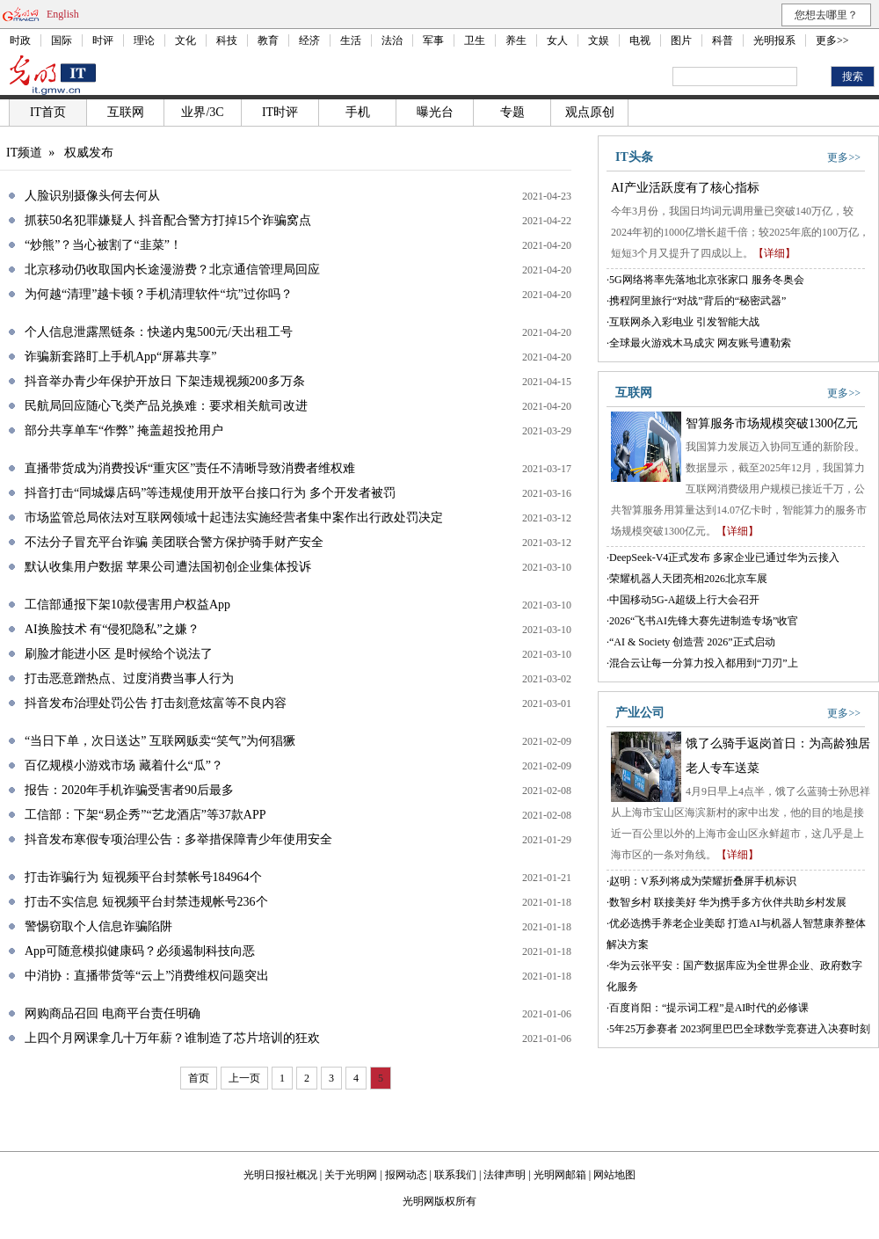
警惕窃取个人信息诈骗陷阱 (98, 926)
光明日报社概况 (280, 1175)
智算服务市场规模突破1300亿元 (772, 423)
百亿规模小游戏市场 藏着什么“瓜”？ (124, 765)
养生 (516, 40)
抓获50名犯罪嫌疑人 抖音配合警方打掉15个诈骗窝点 (168, 220)
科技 (226, 40)
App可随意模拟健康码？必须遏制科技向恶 (140, 951)
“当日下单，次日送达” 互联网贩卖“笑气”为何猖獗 (160, 740)
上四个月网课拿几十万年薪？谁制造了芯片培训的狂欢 (172, 1038)
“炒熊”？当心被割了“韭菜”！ (103, 244)
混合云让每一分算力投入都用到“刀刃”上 (703, 663)
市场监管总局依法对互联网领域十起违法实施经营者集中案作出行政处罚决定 (234, 517)
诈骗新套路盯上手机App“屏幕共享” (121, 356)
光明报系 (774, 40)
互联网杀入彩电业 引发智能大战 (684, 322)
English (63, 14)
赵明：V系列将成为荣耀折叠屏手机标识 (702, 881)
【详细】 (774, 253)
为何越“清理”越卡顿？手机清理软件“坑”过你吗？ (159, 294)
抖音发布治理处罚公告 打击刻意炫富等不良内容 (156, 703)
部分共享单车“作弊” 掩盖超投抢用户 (124, 430)
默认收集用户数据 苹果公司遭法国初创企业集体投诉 (168, 566)
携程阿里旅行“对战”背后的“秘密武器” (697, 301)
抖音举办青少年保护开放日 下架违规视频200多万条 (165, 381)
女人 (557, 40)
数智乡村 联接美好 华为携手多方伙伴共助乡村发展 (727, 902)
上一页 (244, 1078)
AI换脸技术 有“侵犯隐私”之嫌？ (112, 629)
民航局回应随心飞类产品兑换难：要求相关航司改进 (166, 405)
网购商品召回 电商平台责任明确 (112, 1013)
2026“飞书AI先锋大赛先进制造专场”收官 (703, 621)
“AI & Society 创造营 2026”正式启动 (692, 642)
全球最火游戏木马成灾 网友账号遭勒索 (700, 343)
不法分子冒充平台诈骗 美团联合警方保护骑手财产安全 (174, 542)
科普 (722, 40)
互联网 (125, 112)
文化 (185, 40)
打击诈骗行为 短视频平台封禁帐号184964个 (143, 877)
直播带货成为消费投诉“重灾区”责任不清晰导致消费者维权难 (190, 468)
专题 (512, 112)
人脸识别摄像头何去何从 (92, 195)
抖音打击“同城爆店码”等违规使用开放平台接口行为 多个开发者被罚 (210, 492)
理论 (144, 40)
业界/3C (202, 112)
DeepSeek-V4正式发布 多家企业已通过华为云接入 (724, 557)
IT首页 (48, 112)
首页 (198, 1078)
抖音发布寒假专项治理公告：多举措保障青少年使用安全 (178, 839)
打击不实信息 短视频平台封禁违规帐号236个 (146, 901)
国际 (61, 40)
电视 (639, 40)
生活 (350, 40)
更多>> (832, 40)
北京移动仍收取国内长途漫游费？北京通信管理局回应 (172, 269)
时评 (102, 40)
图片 (681, 40)
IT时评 (280, 112)
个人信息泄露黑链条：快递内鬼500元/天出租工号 (159, 332)
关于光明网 (350, 1175)
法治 (392, 40)
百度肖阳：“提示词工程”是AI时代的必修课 (709, 1008)
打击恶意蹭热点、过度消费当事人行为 (129, 678)
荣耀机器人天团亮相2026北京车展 (688, 578)
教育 (268, 40)
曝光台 (435, 112)
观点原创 (589, 112)
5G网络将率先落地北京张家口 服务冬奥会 (706, 279)
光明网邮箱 (560, 1175)
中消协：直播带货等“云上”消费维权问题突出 (147, 975)
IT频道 (24, 152)
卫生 (474, 40)
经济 (309, 40)
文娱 (598, 40)
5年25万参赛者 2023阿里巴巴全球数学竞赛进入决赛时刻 (739, 1029)
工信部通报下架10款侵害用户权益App (127, 604)
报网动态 (406, 1175)
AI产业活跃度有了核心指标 (685, 187)
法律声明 (504, 1175)
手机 (357, 112)
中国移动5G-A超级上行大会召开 (684, 600)
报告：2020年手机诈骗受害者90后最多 (129, 790)
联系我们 (455, 1175)
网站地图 (614, 1175)
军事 (433, 40)
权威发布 (88, 152)
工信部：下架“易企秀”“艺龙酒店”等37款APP (145, 814)
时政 (20, 40)
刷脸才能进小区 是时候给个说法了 (119, 653)
